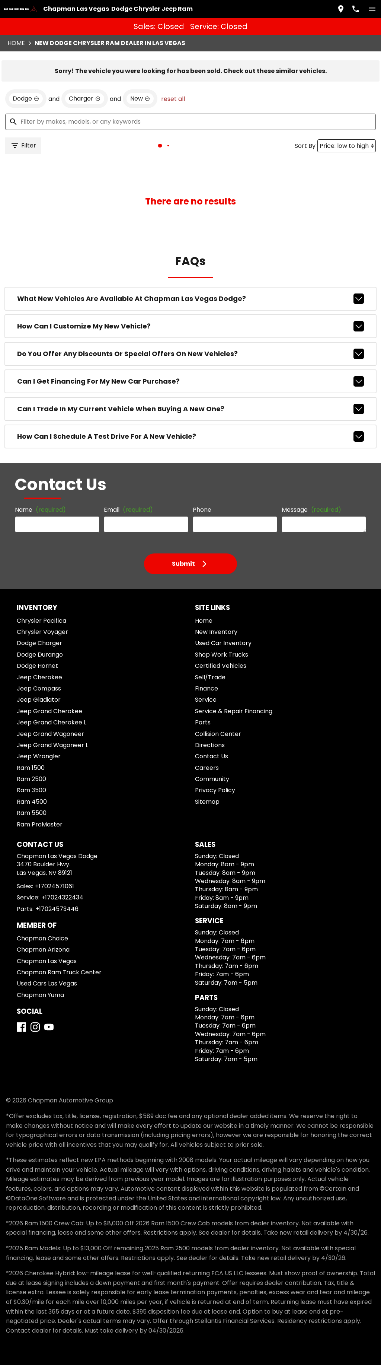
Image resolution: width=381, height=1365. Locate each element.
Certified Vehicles (216, 682)
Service (204, 716)
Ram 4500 (32, 818)
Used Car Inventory (218, 660)
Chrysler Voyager (40, 648)
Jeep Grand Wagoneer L (48, 762)
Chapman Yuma (39, 1021)
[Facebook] (24, 1063)
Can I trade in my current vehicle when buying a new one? (190, 412)
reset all (157, 98)
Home (19, 39)
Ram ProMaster (38, 841)
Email (126, 522)
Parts (201, 739)
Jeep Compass (37, 705)
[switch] (369, 8)
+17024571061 (54, 913)
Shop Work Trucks (217, 671)
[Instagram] (38, 1063)
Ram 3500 (32, 807)
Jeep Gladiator (37, 716)
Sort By (303, 146)
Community (209, 796)
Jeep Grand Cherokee (45, 728)
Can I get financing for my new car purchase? (190, 386)
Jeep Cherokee (37, 694)
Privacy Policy (212, 807)
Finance (204, 705)
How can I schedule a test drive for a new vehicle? (190, 438)
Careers (204, 784)
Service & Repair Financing (228, 728)
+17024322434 (59, 924)
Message (304, 519)
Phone (200, 522)
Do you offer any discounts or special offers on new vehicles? (190, 360)
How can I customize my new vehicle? (190, 333)
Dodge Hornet (37, 682)
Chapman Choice (40, 965)
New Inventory (213, 648)
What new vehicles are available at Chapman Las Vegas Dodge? (190, 307)
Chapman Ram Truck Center (54, 999)
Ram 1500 (32, 784)
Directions (207, 762)
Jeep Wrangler (37, 773)
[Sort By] (343, 147)
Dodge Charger (38, 660)
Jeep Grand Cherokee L (48, 739)
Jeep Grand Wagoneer (46, 750)
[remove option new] (128, 98)
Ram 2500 (32, 796)
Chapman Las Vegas (44, 987)
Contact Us (208, 773)
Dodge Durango (39, 671)
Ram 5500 (32, 829)
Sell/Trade (207, 694)
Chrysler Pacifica (40, 637)
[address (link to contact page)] (337, 8)
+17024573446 (53, 935)
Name (38, 522)
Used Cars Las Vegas (45, 1010)
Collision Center (214, 750)
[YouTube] (52, 1063)
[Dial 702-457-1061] (352, 8)
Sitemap (204, 818)
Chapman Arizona (41, 976)
